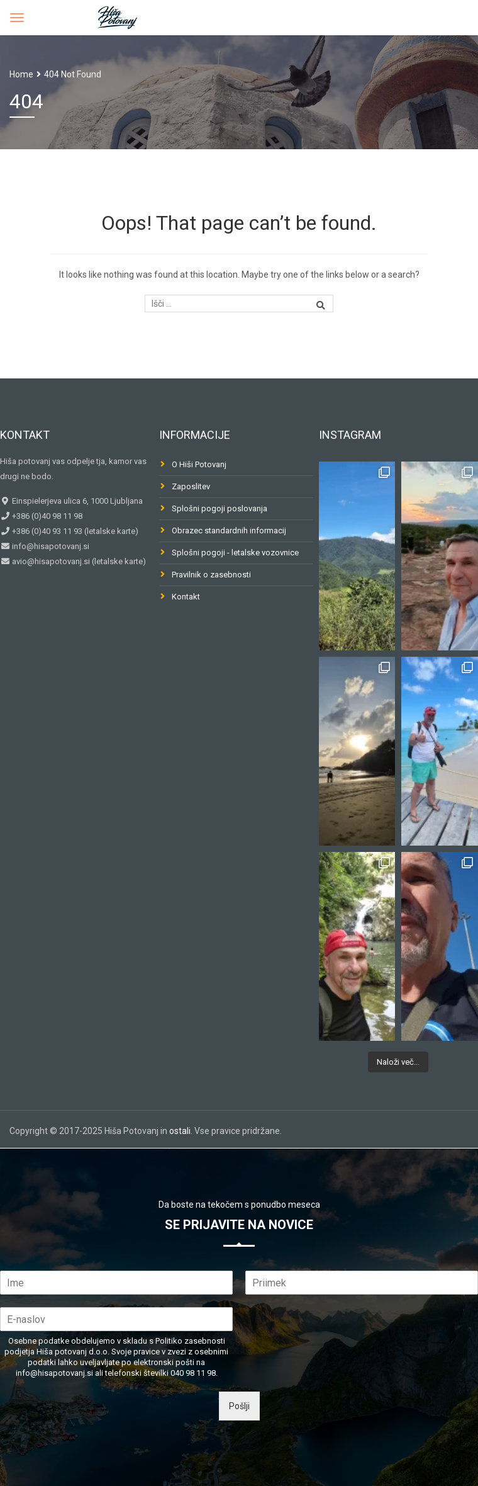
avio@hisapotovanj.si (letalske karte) (78, 561)
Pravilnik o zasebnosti (211, 574)
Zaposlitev (191, 486)
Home (21, 74)
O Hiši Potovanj (199, 464)
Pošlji (239, 1406)
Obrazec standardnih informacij (229, 530)
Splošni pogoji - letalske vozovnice (235, 552)
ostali (180, 1131)
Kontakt (186, 596)
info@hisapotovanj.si (49, 546)
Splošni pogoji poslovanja (219, 508)
